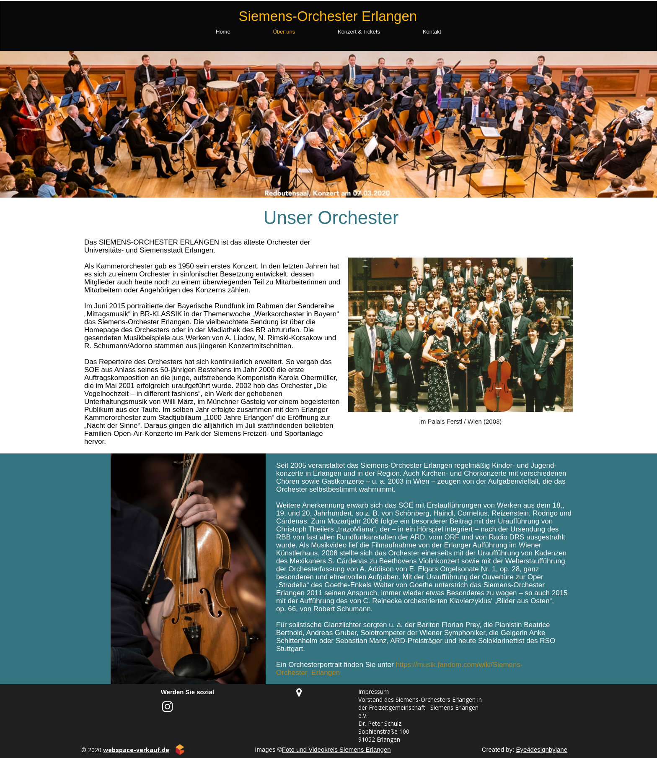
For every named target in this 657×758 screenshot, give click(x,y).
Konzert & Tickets (359, 32)
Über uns (284, 32)
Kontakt (432, 32)
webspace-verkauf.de (136, 750)
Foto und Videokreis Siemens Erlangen (336, 749)
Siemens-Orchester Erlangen (328, 16)
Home (223, 32)
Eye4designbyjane (541, 749)
